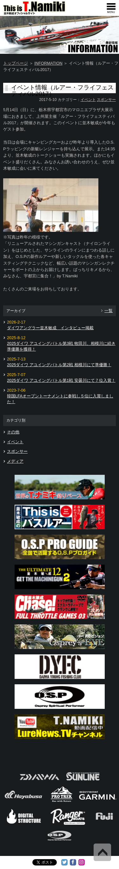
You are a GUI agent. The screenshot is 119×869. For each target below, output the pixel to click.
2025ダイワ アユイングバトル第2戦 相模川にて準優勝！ (59, 364)
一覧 (108, 310)
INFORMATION (48, 63)
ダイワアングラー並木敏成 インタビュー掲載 (50, 327)
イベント (88, 99)
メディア (15, 461)
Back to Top (102, 852)
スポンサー (106, 99)
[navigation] (111, 8)
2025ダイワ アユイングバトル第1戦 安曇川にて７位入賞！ (61, 380)
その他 (13, 432)
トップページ (15, 63)
